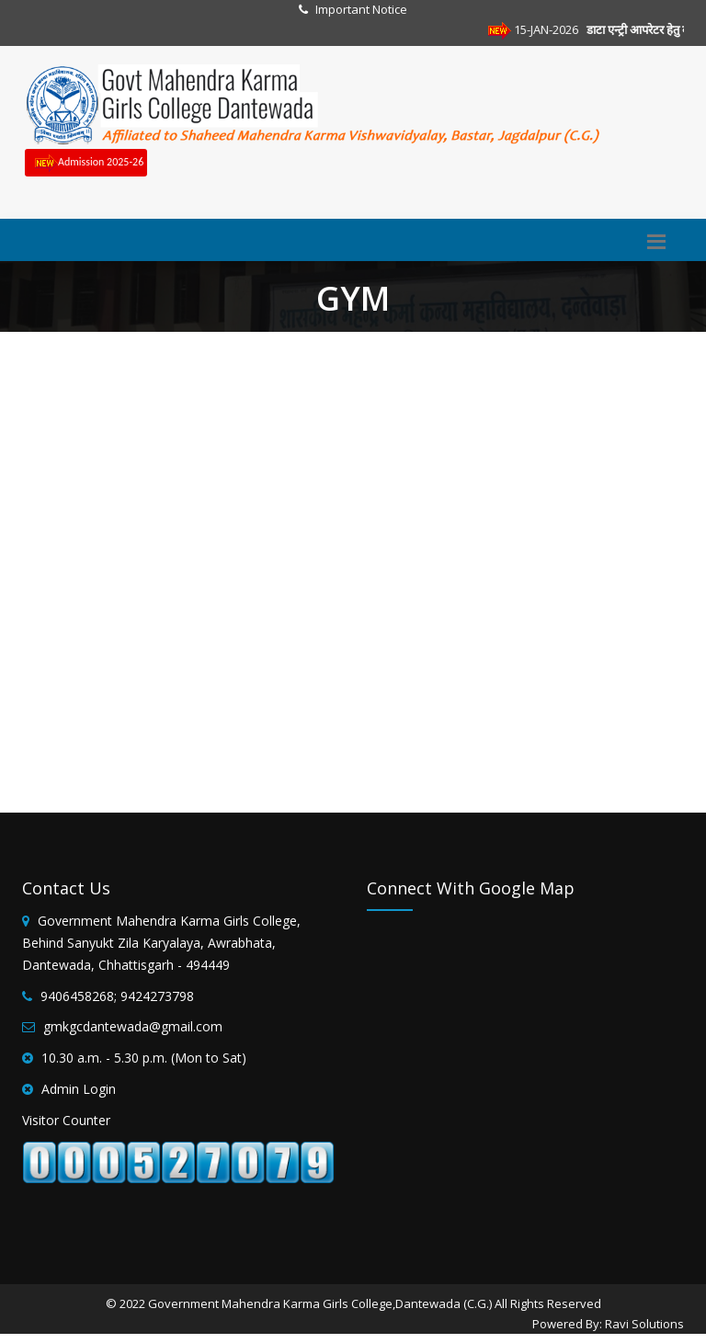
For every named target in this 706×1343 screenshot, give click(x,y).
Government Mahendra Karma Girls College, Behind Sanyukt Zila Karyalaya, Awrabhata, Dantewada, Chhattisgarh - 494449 (161, 942)
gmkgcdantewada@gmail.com (132, 1026)
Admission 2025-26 (85, 163)
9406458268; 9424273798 (117, 996)
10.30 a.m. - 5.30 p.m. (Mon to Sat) (143, 1057)
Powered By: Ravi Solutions (608, 1323)
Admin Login (78, 1089)
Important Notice (361, 9)
